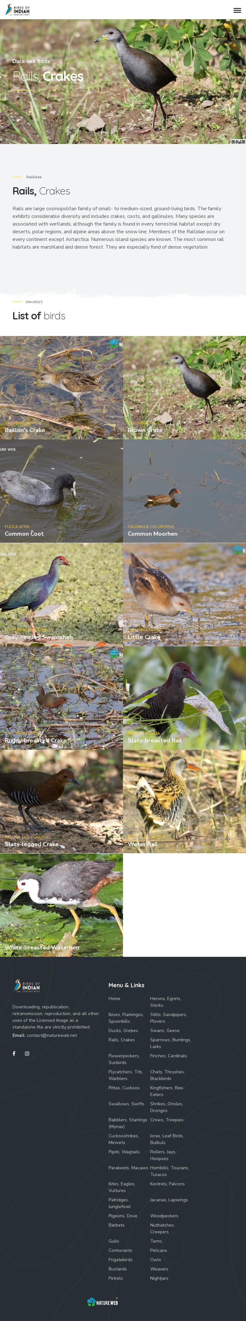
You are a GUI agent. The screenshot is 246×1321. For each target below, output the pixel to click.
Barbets (117, 1225)
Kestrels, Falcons (167, 1184)
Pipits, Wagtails (124, 1152)
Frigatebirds (121, 1260)
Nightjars (159, 1278)
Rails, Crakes (122, 1040)
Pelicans (158, 1250)
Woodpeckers (164, 1216)
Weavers (159, 1269)
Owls (155, 1260)
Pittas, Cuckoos (124, 1088)
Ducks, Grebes (123, 1031)
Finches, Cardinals (168, 1056)
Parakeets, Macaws (128, 1168)
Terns (156, 1241)
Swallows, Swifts (126, 1104)
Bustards (118, 1269)
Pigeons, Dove (123, 1216)
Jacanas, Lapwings (169, 1200)
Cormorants (120, 1250)
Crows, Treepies (167, 1120)
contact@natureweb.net (52, 1035)
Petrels (116, 1278)
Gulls (114, 1241)
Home (114, 999)
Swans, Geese (165, 1031)
